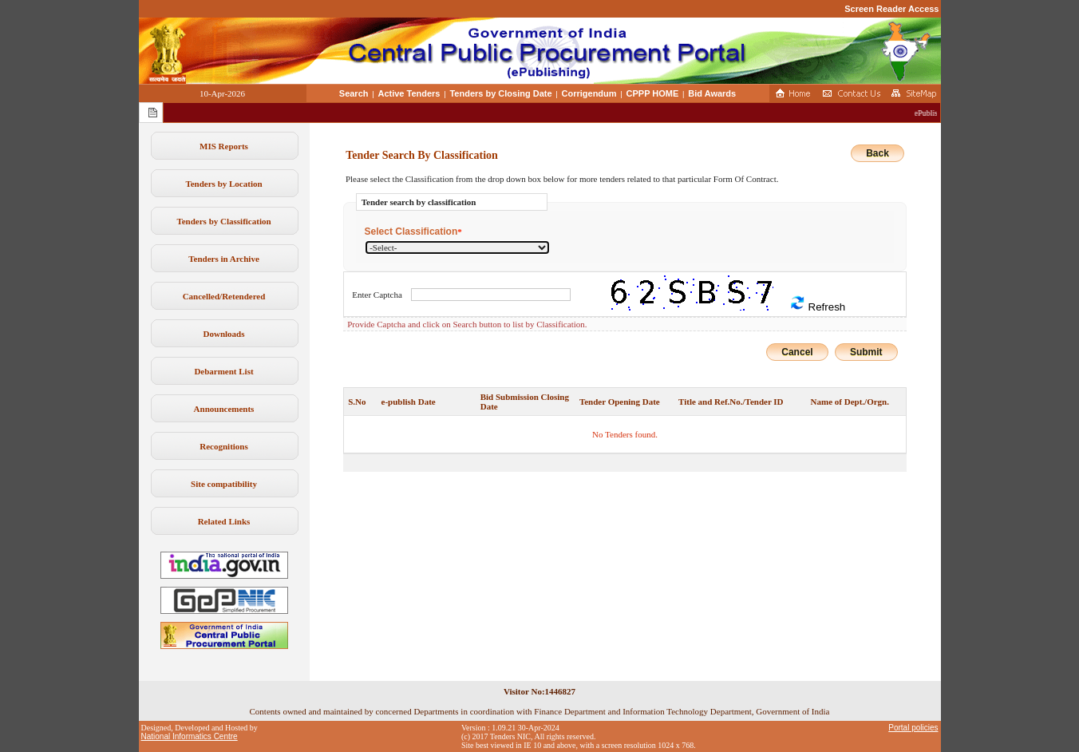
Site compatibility (224, 484)
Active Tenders (408, 93)
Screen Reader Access (891, 9)
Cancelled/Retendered (224, 296)
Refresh (817, 304)
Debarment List (223, 371)
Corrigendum (589, 93)
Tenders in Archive (223, 258)
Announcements (224, 409)
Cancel (796, 352)
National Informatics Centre (189, 736)
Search (354, 93)
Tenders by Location (223, 183)
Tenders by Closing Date (500, 93)
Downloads (224, 333)
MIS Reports (224, 146)
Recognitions (224, 446)
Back (877, 153)
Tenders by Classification (223, 221)
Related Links (224, 521)
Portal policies (913, 727)
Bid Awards (712, 93)
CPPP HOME (652, 93)
